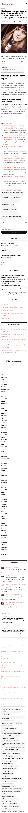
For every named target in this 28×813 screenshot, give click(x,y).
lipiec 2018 (3, 511)
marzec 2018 (4, 521)
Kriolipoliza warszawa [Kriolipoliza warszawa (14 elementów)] (10, 741)
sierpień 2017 (4, 537)
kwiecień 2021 (4, 446)
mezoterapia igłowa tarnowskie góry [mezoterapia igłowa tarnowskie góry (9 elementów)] (9, 781)
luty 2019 (3, 494)
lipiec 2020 (3, 466)
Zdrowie (3, 265)
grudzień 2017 (4, 528)
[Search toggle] (26, 4)
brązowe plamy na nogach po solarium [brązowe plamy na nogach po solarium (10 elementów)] (11, 709)
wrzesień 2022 (4, 432)
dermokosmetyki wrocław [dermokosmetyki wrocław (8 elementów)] (16, 711)
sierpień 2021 (4, 442)
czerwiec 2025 (4, 399)
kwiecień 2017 (4, 547)
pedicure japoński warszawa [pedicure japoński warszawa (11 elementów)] (10, 799)
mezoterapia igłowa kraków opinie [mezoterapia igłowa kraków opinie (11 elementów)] (11, 778)
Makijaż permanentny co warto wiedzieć (10, 202)
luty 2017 (3, 552)
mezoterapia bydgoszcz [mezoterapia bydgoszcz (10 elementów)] (7, 773)
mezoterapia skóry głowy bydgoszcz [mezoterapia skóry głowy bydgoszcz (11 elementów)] (12, 789)
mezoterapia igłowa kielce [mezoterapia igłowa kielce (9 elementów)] (7, 776)
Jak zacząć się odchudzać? (7, 310)
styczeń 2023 (4, 425)
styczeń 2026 (4, 382)
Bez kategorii (4, 248)
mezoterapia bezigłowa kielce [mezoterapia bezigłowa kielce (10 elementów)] (9, 761)
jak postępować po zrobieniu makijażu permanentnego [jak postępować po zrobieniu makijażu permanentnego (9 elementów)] (12, 733)
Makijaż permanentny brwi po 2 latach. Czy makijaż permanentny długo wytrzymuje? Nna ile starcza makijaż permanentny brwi (15, 137)
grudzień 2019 (4, 482)
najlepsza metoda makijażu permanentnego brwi (11, 216)
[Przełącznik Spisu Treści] (21, 68)
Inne (2, 253)
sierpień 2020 (4, 463)
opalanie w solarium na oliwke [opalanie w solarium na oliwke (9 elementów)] (8, 796)
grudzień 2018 (4, 499)
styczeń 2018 (4, 525)
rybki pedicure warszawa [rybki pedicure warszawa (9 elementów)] (6, 811)
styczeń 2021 (4, 454)
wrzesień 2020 (4, 461)
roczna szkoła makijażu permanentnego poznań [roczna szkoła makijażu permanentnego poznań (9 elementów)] (11, 808)
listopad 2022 (4, 427)
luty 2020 (3, 478)
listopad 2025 (4, 387)
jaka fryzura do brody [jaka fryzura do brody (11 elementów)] (8, 731)
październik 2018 (5, 504)
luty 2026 (3, 379)
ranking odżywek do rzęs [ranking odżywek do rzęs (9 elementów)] (7, 806)
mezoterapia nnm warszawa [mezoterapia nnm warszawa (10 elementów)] (8, 786)
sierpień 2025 (4, 394)
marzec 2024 (4, 413)
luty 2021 (3, 451)
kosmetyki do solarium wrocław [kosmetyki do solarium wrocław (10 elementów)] (9, 738)
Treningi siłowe (4, 304)
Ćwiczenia (3, 250)
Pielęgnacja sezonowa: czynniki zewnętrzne (11, 255)
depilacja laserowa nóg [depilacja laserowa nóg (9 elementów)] (6, 711)
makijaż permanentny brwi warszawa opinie (10, 199)
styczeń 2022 (4, 439)
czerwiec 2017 (4, 542)
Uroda (3, 8)
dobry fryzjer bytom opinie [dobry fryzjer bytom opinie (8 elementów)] (5, 714)
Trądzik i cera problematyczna (8, 260)
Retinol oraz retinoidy (6, 257)
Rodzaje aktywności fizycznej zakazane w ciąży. (11, 307)
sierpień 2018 (4, 509)
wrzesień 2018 (4, 506)
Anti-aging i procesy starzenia (7, 243)
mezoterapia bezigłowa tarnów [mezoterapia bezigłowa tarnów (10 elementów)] (9, 768)
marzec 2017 (4, 549)
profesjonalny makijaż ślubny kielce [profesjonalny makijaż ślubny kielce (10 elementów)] (10, 804)
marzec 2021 (4, 449)
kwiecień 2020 (4, 473)
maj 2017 (3, 545)
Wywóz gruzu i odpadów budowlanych (14, 576)
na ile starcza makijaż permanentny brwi (10, 214)
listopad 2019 (4, 485)
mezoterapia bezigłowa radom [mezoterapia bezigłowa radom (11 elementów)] (10, 766)
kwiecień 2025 (4, 403)
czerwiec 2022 (4, 434)
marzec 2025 (4, 406)
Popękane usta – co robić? (12, 567)
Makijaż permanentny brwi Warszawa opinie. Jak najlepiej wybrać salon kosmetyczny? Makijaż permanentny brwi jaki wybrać (14, 158)
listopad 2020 (4, 456)
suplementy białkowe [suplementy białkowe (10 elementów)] (18, 811)
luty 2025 (3, 408)
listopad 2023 (4, 415)
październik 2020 (5, 458)
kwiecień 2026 (4, 375)
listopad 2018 (4, 501)
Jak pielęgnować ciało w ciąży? (8, 662)
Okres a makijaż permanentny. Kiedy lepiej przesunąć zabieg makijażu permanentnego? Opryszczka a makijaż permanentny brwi (13, 148)
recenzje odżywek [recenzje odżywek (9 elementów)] (16, 806)
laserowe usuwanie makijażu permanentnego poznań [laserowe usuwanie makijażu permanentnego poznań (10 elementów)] (13, 744)
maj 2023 (3, 418)
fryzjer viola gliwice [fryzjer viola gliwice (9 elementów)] (18, 723)
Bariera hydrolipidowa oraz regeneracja (10, 245)
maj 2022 (3, 437)
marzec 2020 (4, 475)
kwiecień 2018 (4, 518)
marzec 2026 (4, 377)
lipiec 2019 (3, 487)
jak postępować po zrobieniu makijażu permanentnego (12, 192)
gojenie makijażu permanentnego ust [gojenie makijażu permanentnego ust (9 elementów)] (9, 728)
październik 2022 (5, 430)
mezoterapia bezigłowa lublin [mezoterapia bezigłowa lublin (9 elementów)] (7, 763)
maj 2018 (3, 516)
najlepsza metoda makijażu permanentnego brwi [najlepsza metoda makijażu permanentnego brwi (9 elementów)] (11, 791)
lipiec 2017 (3, 540)
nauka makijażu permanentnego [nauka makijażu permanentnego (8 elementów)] (6, 793)
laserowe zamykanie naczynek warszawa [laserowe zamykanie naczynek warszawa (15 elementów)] (10, 750)
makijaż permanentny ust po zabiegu (9, 211)
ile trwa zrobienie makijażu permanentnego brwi (13, 71)
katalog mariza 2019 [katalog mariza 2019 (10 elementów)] (6, 736)
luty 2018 (3, 523)
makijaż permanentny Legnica (9, 69)
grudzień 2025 (4, 384)
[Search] (14, 229)
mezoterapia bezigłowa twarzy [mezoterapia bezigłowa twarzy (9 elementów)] (8, 771)
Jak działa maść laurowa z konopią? (14, 594)
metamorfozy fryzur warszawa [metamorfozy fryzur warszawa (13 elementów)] (13, 758)
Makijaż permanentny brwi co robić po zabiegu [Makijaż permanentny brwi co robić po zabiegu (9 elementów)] (11, 753)
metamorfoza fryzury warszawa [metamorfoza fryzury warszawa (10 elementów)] (9, 756)
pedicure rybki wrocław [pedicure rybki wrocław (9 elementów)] (6, 801)
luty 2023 (3, 422)
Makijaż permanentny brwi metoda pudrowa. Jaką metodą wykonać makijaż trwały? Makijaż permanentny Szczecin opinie (14, 178)
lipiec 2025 (3, 396)
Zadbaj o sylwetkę (5, 318)
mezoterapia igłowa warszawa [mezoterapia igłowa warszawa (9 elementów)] (7, 783)
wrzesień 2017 (4, 535)
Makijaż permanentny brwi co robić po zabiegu (11, 197)
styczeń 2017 (4, 554)
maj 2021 (3, 444)
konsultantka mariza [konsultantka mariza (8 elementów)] (16, 735)
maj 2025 (3, 401)
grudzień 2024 (4, 410)
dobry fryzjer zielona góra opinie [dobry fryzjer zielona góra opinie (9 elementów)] (8, 720)
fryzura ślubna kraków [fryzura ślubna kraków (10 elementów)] (7, 725)
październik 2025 (5, 389)
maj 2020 (3, 470)
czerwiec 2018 (4, 513)
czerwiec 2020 (4, 468)
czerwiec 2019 (4, 489)
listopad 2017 (4, 530)
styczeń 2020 (4, 480)
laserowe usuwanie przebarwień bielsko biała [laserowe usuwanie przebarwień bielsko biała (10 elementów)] (13, 747)
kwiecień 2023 (4, 420)
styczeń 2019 (4, 497)
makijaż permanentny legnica (8, 204)
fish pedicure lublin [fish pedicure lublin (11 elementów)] (7, 723)
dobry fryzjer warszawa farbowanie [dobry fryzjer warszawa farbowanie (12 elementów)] (9, 717)
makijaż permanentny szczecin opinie (9, 209)
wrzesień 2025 (4, 391)
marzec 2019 (4, 492)
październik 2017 (5, 533)
